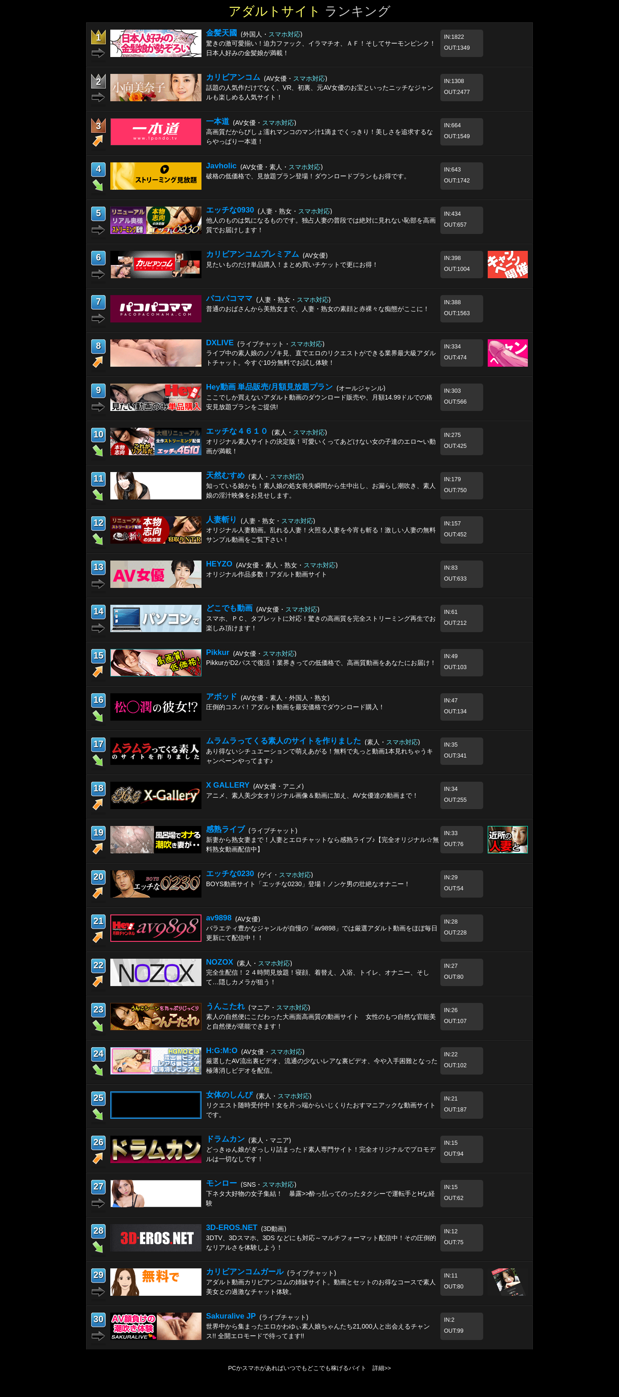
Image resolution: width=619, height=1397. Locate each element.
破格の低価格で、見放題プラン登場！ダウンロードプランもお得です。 (308, 176)
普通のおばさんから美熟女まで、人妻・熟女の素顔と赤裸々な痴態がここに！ (317, 308)
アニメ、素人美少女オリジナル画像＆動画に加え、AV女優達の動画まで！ (312, 795)
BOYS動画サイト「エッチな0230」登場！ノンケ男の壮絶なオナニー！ (308, 884)
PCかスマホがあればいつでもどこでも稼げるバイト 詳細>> (309, 1368)
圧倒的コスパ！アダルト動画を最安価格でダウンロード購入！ (295, 707)
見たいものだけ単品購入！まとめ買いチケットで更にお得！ (292, 264)
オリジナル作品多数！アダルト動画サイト (266, 574)
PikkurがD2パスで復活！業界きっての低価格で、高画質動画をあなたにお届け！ (321, 662)
